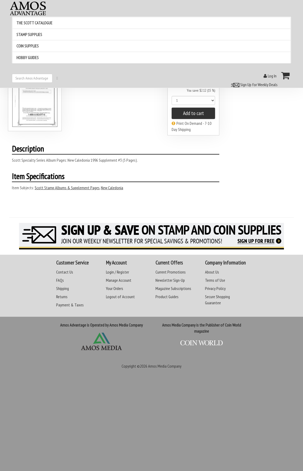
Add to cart (193, 113)
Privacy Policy (215, 288)
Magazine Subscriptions (173, 288)
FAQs (60, 280)
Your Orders (114, 288)
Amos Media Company (164, 366)
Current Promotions (170, 272)
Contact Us (64, 272)
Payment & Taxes (70, 304)
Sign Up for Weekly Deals (253, 84)
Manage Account (118, 280)
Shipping (62, 288)
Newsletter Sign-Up (170, 280)
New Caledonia (112, 187)
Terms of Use (215, 280)
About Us (212, 272)
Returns (62, 296)
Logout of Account (120, 296)
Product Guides (167, 296)
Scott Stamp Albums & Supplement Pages (67, 187)
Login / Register (117, 272)
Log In (270, 75)
